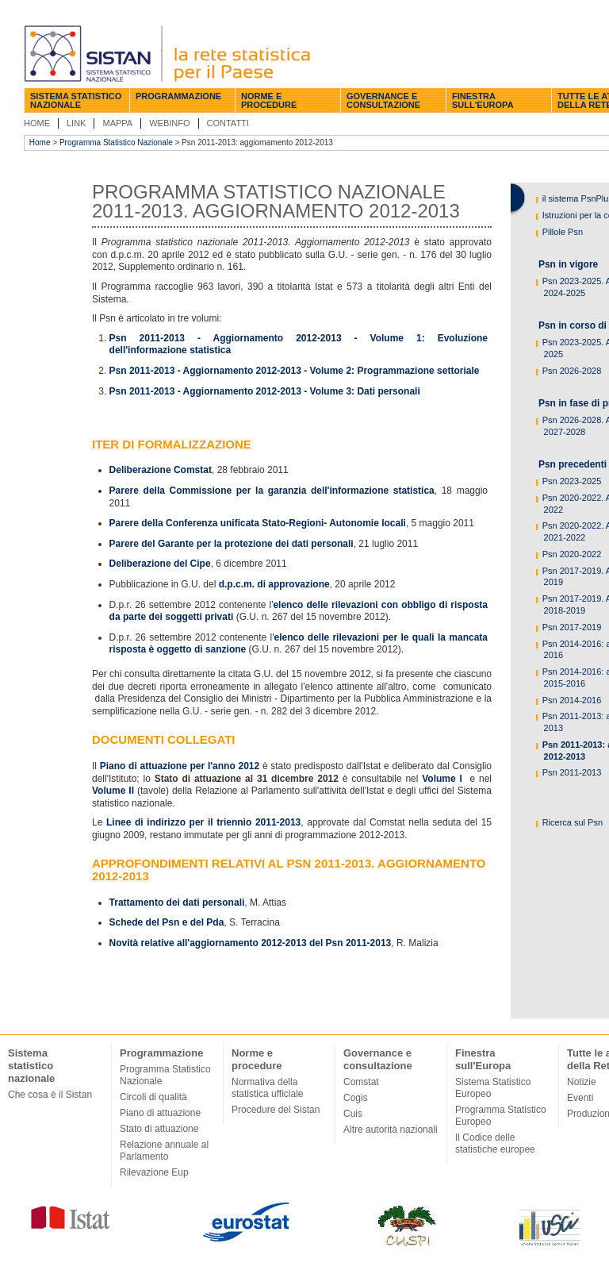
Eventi (580, 1097)
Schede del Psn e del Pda (166, 922)
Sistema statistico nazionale (75, 100)
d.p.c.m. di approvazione (274, 584)
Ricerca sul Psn (571, 822)
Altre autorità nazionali (390, 1129)
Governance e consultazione (383, 100)
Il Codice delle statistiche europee (495, 1143)
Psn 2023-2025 (571, 481)
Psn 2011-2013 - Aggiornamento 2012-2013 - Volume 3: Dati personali (264, 391)
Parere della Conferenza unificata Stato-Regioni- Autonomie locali (257, 523)
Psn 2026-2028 (571, 370)
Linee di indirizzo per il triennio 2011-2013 (203, 822)
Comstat (361, 1081)
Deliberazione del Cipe (160, 563)
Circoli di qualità (153, 1097)
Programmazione (178, 96)
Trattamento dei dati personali (177, 902)
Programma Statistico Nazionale (116, 142)
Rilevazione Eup (154, 1172)
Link (76, 123)
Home (37, 123)
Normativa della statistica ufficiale (268, 1087)
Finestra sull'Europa (483, 100)
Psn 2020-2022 (571, 554)
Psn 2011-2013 (571, 772)
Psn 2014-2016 (571, 700)
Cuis (352, 1113)
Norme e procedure (269, 100)
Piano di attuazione (160, 1112)
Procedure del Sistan (276, 1109)
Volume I (442, 778)
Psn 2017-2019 (571, 627)
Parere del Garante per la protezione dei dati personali (231, 543)
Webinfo (169, 123)
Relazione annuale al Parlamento (164, 1150)
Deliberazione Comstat (160, 469)
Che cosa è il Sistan (50, 1094)
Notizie (581, 1081)
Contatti (228, 123)
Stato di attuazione (159, 1128)
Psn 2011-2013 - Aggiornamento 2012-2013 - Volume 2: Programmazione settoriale (294, 370)
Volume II (113, 790)
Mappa (117, 123)
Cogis (355, 1097)
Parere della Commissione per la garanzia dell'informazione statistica (272, 490)
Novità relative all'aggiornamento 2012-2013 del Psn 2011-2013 (250, 943)
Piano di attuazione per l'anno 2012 (179, 766)
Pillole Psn (561, 232)
